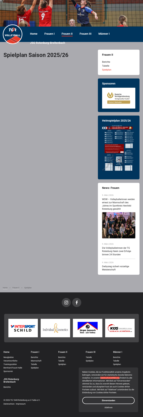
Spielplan (106, 69)
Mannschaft (36, 361)
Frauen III (85, 33)
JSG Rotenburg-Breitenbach (47, 42)
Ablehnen (108, 407)
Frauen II (67, 33)
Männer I (104, 33)
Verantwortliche (10, 361)
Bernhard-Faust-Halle (12, 368)
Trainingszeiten (10, 364)
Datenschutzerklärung (110, 378)
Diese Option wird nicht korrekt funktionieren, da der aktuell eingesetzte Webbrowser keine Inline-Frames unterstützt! (47, 162)
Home (33, 33)
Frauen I (49, 33)
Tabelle (105, 65)
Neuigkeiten (8, 357)
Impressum (21, 404)
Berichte (106, 62)
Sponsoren (8, 371)
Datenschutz (9, 404)
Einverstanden (108, 400)
